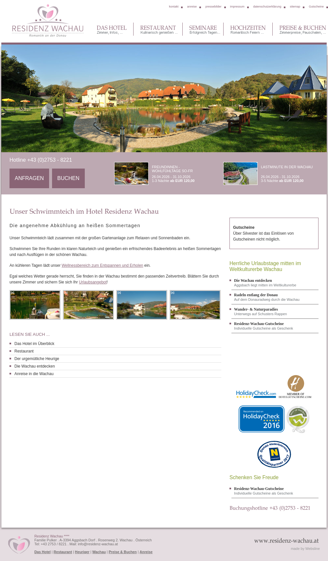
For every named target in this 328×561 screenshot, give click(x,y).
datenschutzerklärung (267, 6)
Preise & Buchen (123, 552)
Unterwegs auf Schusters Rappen (275, 311)
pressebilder (213, 6)
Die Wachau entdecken (34, 366)
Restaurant (24, 351)
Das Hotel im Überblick (34, 343)
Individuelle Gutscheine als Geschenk (275, 325)
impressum (237, 6)
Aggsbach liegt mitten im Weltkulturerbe (275, 282)
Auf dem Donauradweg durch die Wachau (275, 297)
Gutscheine (316, 6)
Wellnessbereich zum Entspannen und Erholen (102, 265)
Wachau (99, 552)
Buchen (68, 178)
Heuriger (82, 552)
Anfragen (29, 178)
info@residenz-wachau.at (98, 544)
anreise (192, 6)
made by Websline (305, 549)
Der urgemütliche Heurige (36, 358)
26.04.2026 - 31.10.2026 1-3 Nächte (161, 173)
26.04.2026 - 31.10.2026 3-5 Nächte (270, 173)
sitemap (295, 6)
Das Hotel (42, 552)
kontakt (173, 6)
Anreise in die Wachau (34, 373)
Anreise (146, 552)
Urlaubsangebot (93, 282)
